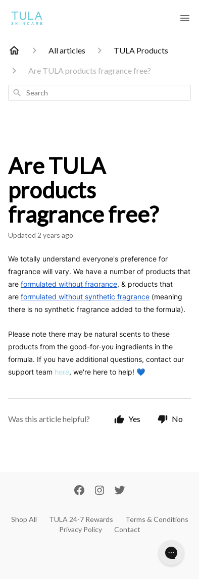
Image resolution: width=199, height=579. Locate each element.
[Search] (17, 93)
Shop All (24, 519)
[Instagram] (99, 491)
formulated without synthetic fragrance (85, 296)
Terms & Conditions (156, 519)
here (62, 371)
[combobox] (99, 93)
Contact (127, 529)
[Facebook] (79, 491)
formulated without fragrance (69, 284)
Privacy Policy (80, 529)
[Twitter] (120, 491)
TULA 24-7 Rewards (81, 519)
